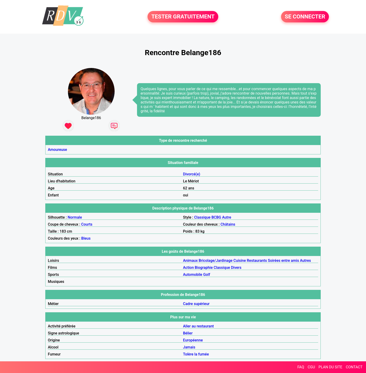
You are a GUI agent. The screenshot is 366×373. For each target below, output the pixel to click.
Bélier (188, 333)
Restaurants (257, 260)
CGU (311, 367)
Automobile (192, 274)
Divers (236, 267)
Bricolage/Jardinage (215, 260)
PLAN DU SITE (330, 367)
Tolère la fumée (196, 354)
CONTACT (354, 367)
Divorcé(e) (191, 174)
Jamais (189, 347)
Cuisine (239, 260)
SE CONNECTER (305, 17)
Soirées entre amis (283, 260)
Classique (202, 217)
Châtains (228, 224)
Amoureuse (57, 149)
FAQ (300, 367)
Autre (226, 217)
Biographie (204, 267)
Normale (75, 217)
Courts (86, 224)
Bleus (86, 238)
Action (188, 267)
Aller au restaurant (198, 326)
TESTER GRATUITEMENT (183, 17)
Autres (305, 260)
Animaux (190, 260)
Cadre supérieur (196, 304)
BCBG (216, 217)
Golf (206, 274)
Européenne (193, 340)
